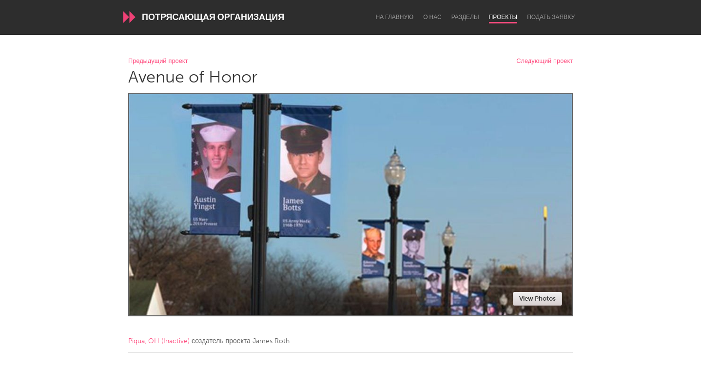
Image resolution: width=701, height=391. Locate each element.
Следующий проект (544, 61)
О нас (432, 17)
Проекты (503, 17)
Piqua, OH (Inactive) (159, 341)
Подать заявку (551, 17)
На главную (394, 17)
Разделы (465, 17)
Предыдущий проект (158, 61)
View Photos (537, 298)
